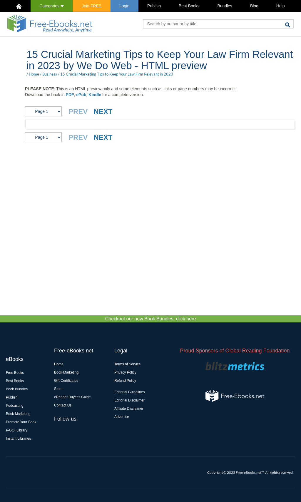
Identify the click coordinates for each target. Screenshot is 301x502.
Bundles (224, 6)
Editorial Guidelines (129, 392)
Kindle (94, 94)
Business (49, 74)
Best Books (189, 6)
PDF (70, 94)
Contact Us (62, 405)
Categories (51, 6)
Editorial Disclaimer (129, 400)
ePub (81, 94)
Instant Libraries (18, 438)
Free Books (15, 373)
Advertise (121, 417)
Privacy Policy (125, 372)
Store (58, 389)
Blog (254, 6)
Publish (154, 6)
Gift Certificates (66, 381)
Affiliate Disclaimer (128, 408)
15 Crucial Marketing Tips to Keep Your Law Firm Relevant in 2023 (116, 74)
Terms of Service (127, 364)
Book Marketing (18, 414)
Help (280, 6)
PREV (78, 112)
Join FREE (91, 6)
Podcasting (14, 406)
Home (34, 74)
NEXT (102, 112)
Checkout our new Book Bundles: (150, 318)
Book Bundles (17, 389)
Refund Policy (125, 381)
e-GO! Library (16, 430)
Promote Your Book (21, 422)
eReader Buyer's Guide (72, 397)
